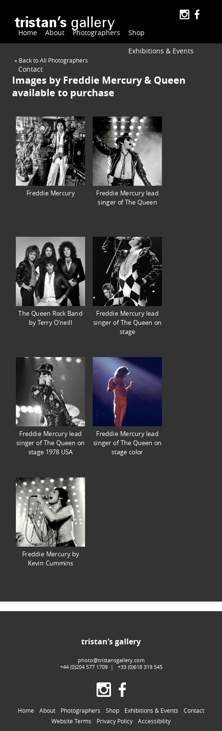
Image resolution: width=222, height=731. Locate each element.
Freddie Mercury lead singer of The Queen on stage (127, 286)
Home (27, 32)
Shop (129, 32)
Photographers (92, 33)
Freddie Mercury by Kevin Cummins (50, 522)
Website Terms (71, 721)
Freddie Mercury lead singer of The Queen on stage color (127, 406)
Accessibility (154, 721)
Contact (104, 50)
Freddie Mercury (50, 156)
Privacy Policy (115, 721)
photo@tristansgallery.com (111, 660)
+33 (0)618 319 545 (140, 666)
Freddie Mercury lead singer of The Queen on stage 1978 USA (50, 406)
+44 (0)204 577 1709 (84, 666)
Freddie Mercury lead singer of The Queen (127, 161)
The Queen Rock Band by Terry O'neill (50, 281)
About (54, 32)
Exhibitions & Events (51, 50)
